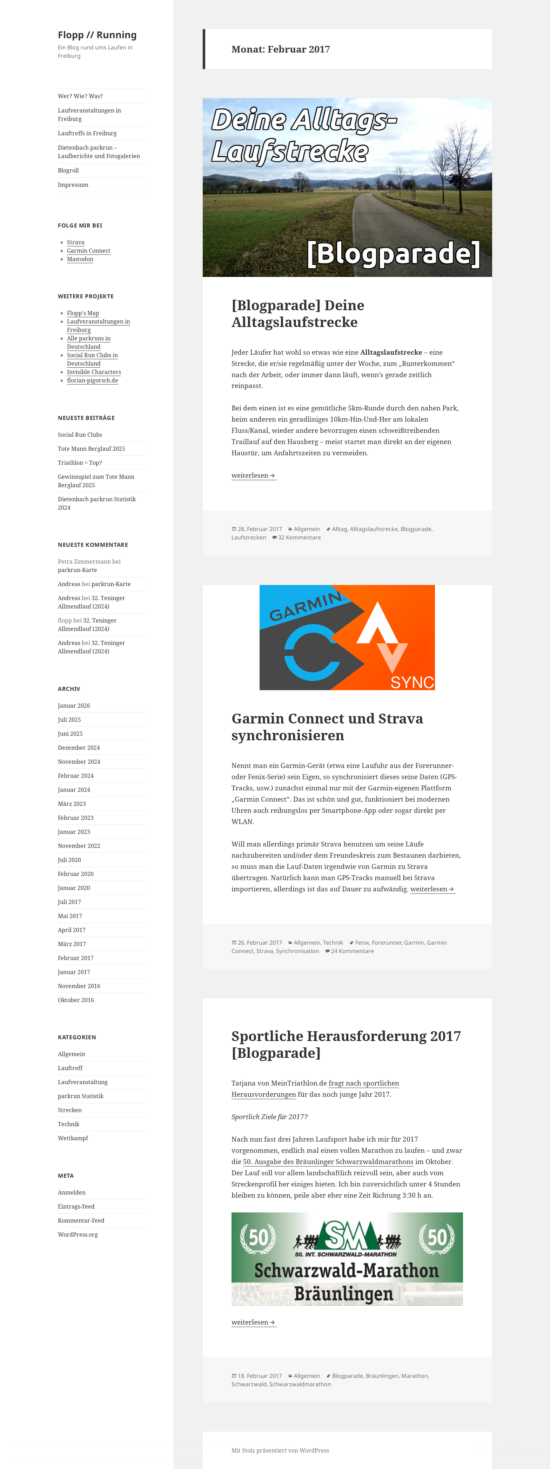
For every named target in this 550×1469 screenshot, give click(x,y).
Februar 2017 (76, 958)
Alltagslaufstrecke (374, 529)
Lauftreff (70, 1068)
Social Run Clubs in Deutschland (92, 359)
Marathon (414, 1376)
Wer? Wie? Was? (80, 96)
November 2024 (79, 762)
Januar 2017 (74, 972)
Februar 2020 (76, 874)
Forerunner (386, 942)
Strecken (70, 1110)
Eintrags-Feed (76, 1206)
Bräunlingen (382, 1376)
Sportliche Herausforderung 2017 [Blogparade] (346, 1044)
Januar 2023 (74, 832)
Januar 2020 (74, 888)
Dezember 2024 (79, 747)
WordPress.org (78, 1234)
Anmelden (72, 1192)
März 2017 (72, 944)
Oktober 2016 (76, 1000)
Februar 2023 (76, 818)
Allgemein (71, 1054)
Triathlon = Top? (80, 463)
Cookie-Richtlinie (190, 1458)
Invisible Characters (94, 372)
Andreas (69, 584)
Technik (68, 1124)
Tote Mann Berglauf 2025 (91, 449)
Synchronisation (297, 951)
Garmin (414, 942)
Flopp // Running (97, 34)
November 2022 (79, 846)
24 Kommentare (352, 951)
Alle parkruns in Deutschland (88, 342)
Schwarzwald (249, 1384)
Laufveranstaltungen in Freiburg (89, 115)
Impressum (73, 185)
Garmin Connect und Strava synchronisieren (327, 726)
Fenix (362, 942)
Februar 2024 (76, 776)
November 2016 (79, 986)
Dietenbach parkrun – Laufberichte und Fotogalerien (99, 152)
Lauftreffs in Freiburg (87, 133)
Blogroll (68, 170)
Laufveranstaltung (83, 1082)
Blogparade (416, 529)
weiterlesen (254, 475)
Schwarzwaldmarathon (300, 1384)
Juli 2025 (69, 719)
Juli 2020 (69, 860)
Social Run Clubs (80, 434)
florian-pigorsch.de (92, 380)
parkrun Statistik (80, 1096)
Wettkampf (73, 1138)
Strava (76, 242)
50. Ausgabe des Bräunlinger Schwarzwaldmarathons (328, 1161)
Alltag (339, 529)
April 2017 (72, 930)
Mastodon (80, 259)
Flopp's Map (83, 313)
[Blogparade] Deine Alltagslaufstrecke (298, 313)
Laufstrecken (249, 537)
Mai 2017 (70, 916)
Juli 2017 (69, 902)
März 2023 (72, 804)
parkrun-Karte (77, 570)
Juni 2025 (70, 733)
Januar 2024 (74, 790)
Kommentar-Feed (81, 1220)
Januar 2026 (74, 705)
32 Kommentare (299, 537)
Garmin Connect (88, 250)
